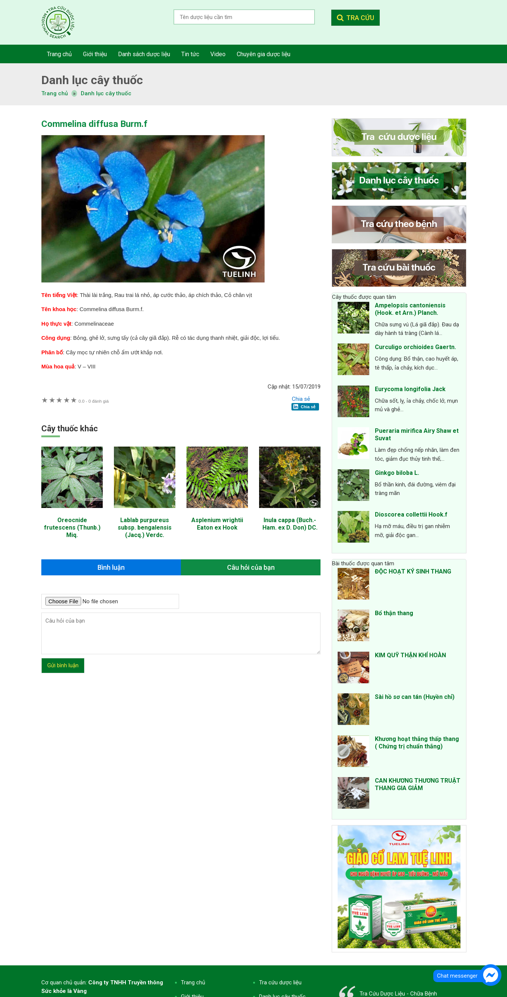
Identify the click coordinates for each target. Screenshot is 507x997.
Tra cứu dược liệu (63, 22)
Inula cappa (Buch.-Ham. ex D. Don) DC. (290, 524)
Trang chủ (193, 982)
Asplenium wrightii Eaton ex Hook (217, 524)
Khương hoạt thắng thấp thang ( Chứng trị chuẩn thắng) (417, 742)
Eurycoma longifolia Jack (410, 389)
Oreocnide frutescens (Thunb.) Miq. (72, 528)
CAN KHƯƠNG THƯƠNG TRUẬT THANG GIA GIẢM (417, 784)
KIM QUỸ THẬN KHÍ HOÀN (410, 655)
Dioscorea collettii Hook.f (411, 514)
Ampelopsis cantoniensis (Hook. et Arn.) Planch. (410, 309)
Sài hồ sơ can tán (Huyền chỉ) (415, 696)
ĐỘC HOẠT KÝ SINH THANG (413, 571)
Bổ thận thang (394, 613)
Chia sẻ (301, 399)
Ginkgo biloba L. (397, 472)
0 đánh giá (94, 401)
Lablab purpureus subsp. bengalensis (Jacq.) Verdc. (145, 528)
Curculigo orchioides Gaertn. (415, 347)
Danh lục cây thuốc (106, 93)
